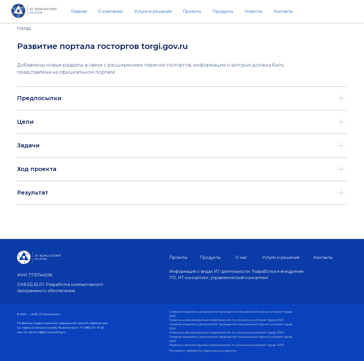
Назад (24, 28)
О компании (110, 11)
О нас (241, 257)
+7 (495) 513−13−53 (92, 327)
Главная (79, 11)
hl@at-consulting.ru (52, 332)
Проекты (192, 11)
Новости (253, 11)
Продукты (222, 11)
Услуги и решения (152, 11)
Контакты (283, 11)
